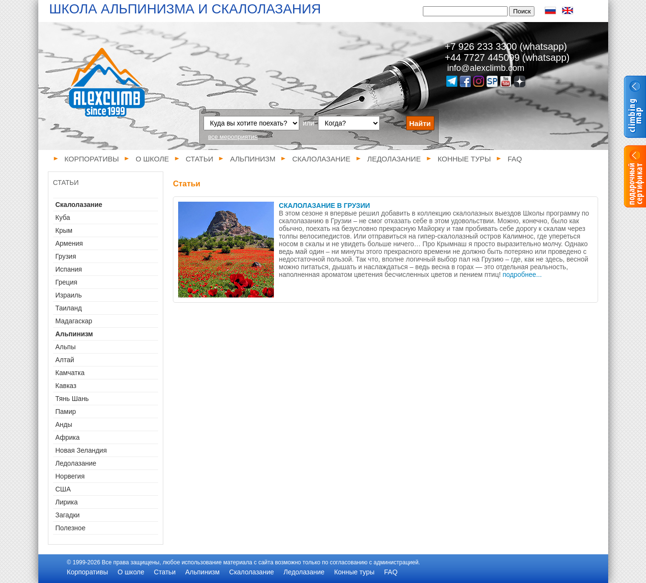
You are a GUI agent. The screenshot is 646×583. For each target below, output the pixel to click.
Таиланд (69, 308)
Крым (64, 230)
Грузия (66, 256)
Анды (64, 424)
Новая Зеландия (81, 450)
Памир (66, 411)
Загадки (68, 515)
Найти (420, 123)
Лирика (67, 502)
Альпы (66, 347)
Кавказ (66, 385)
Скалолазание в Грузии (324, 205)
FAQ (515, 159)
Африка (68, 437)
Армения (69, 243)
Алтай (65, 360)
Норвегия (70, 476)
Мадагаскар (74, 321)
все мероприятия (233, 136)
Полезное (71, 528)
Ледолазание (394, 159)
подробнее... (522, 274)
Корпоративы (92, 159)
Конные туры (464, 159)
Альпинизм (252, 159)
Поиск (522, 11)
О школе (152, 159)
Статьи (200, 159)
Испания (69, 269)
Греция (67, 282)
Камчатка (70, 373)
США (63, 489)
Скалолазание (321, 159)
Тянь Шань (72, 398)
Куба (63, 217)
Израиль (69, 295)
